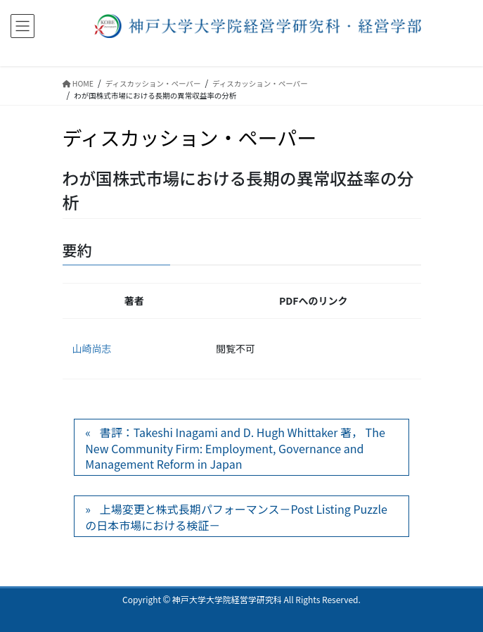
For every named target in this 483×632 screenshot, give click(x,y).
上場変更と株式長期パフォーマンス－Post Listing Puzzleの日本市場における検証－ (236, 516)
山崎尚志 (92, 348)
